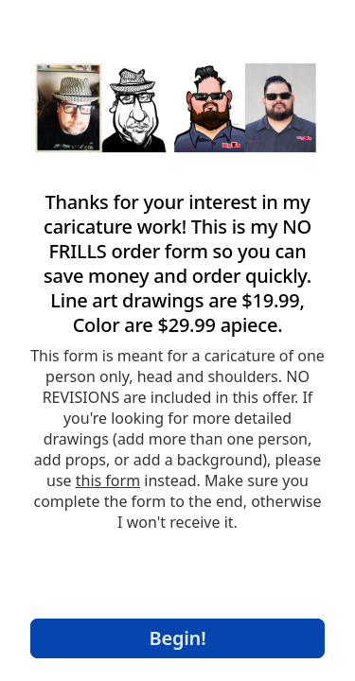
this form (108, 480)
